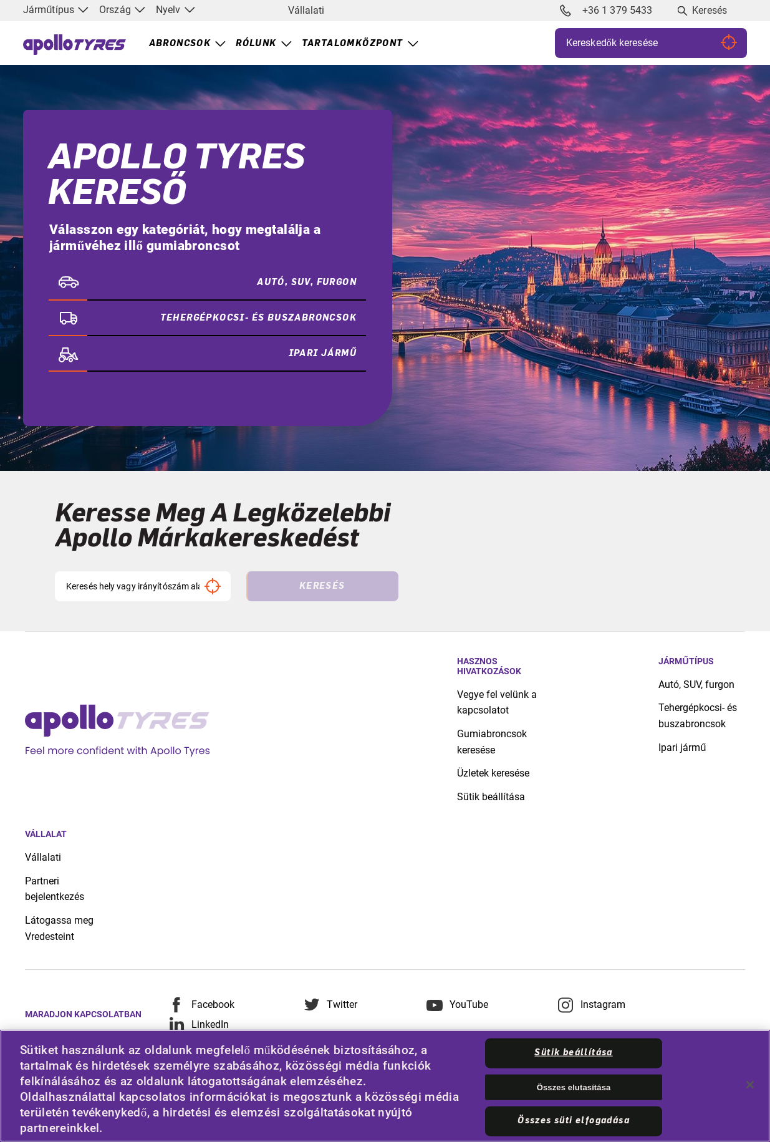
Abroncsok (180, 43)
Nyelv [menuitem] (175, 10)
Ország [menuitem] (122, 10)
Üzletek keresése (493, 773)
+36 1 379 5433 (606, 10)
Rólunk (256, 43)
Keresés (709, 10)
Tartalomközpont (352, 43)
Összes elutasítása (574, 1086)
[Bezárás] (750, 1084)
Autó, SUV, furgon (696, 684)
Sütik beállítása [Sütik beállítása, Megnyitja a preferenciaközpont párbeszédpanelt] (573, 1052)
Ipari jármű (682, 747)
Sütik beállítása (491, 797)
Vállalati (306, 10)
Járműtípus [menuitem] (56, 10)
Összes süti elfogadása (573, 1120)
